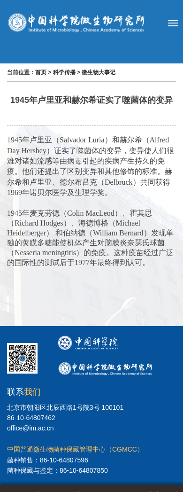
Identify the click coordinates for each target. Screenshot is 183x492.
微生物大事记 (98, 72)
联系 (24, 392)
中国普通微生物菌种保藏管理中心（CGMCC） (75, 449)
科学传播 (64, 72)
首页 (40, 72)
